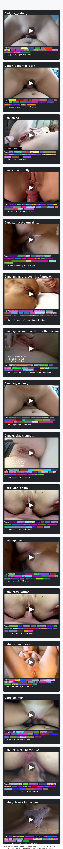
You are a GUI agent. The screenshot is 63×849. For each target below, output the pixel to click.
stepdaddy (24, 470)
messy (38, 522)
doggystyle (43, 784)
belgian (31, 470)
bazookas (22, 256)
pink (32, 370)
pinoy (24, 207)
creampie (17, 152)
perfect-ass (13, 311)
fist (26, 368)
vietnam (43, 204)
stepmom (13, 522)
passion (17, 52)
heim (17, 836)
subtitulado (8, 263)
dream (38, 154)
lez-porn (20, 631)
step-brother (48, 152)
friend (22, 578)
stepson (35, 422)
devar (43, 258)
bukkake (12, 100)
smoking (23, 102)
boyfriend (33, 524)
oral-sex (40, 626)
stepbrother (21, 472)
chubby (31, 368)
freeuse (21, 422)
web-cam (23, 474)
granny (34, 786)
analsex (46, 839)
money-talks (33, 784)
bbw (50, 628)
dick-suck (44, 100)
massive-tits (44, 734)
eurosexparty (38, 836)
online (13, 50)
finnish (30, 734)
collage (22, 154)
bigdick (37, 258)
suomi (26, 50)
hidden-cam (22, 682)
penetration (53, 368)
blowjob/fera (52, 524)
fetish (42, 680)
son (44, 626)
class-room (42, 50)
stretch (7, 104)
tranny (24, 204)
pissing (50, 100)
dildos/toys (8, 209)
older (34, 527)
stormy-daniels (15, 48)
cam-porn (18, 576)
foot (20, 157)
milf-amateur (27, 576)
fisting (42, 368)
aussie (33, 256)
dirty (23, 368)
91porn (12, 680)
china (6, 102)
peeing (49, 204)
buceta (20, 839)
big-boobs (31, 682)
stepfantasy (31, 104)
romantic (7, 684)
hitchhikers (8, 682)
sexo (6, 839)
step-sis (35, 102)
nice (39, 472)
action (21, 313)
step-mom (27, 370)
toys (18, 474)
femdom (7, 524)
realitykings (8, 422)
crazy (35, 684)
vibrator (55, 50)
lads (28, 152)
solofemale (8, 370)
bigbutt (27, 522)
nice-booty (20, 100)
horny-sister (30, 207)
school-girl (47, 256)
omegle (19, 420)
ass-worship (16, 368)
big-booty (50, 207)
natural (32, 315)
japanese (7, 315)
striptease (30, 737)
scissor (20, 209)
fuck (31, 50)
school (16, 154)
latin (47, 368)
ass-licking (20, 732)
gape (10, 839)
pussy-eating (15, 104)
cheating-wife (22, 734)
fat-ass (23, 104)
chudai (19, 784)
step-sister (20, 50)
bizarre (19, 841)
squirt (19, 417)
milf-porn (50, 626)
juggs (51, 365)
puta (56, 207)
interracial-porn (39, 311)
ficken (27, 154)
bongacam (27, 157)
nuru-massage (36, 417)
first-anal (39, 256)
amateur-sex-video (46, 422)
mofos (52, 420)
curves (32, 522)
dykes (48, 682)
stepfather (8, 207)
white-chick (18, 370)
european (46, 420)
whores (44, 207)
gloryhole (15, 157)
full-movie (12, 472)
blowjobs (50, 102)
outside (23, 737)
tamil (16, 422)
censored (37, 365)
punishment (9, 527)
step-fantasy (52, 836)
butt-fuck (14, 313)
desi (45, 836)
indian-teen (26, 417)
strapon (23, 789)
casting (11, 154)
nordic (23, 152)
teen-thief (36, 204)
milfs (6, 472)
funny (35, 50)
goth (10, 102)
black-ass (49, 311)
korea (15, 209)
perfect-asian (36, 261)
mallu (11, 152)
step (12, 578)
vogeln (28, 261)
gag (11, 628)
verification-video (19, 261)
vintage (7, 734)
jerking (34, 472)
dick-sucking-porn (20, 365)
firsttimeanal (40, 313)
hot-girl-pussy (29, 209)
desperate (13, 784)
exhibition (26, 524)
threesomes (29, 732)
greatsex (47, 527)
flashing (7, 313)
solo (31, 311)
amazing (26, 841)
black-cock (13, 631)
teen (29, 786)
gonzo (29, 204)
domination (42, 524)
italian (20, 786)
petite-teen (13, 256)
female (52, 576)
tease (28, 256)
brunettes (43, 732)
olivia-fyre (49, 258)
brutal (6, 420)
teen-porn (43, 102)
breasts (26, 313)
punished (42, 682)
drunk (20, 626)
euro (11, 365)
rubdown (40, 527)
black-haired (34, 152)
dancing (53, 574)
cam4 (37, 315)
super (43, 48)
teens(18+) (53, 734)
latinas (16, 578)
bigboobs (7, 368)
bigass (15, 839)
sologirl (7, 52)
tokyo (28, 52)
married (53, 786)
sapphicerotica (30, 578)
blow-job (18, 258)
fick (23, 420)
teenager (24, 48)
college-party (14, 470)
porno (52, 417)
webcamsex (24, 315)
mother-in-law (51, 313)
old (14, 836)
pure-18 (11, 576)
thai (41, 152)
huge (26, 100)
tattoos (29, 680)
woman (26, 784)
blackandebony (38, 474)
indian (19, 204)
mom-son (47, 470)
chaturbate (13, 626)
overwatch (17, 207)
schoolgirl (8, 261)
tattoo (25, 786)
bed (41, 315)
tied (37, 682)
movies (37, 368)
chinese (34, 626)
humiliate (48, 48)
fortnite (31, 48)
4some (15, 628)
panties (23, 680)
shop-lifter (36, 100)
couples (7, 50)
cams (37, 628)
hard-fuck (26, 626)
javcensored (30, 420)
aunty (30, 474)
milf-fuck (12, 204)
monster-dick (48, 315)
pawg (51, 472)
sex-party (12, 417)
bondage (54, 470)
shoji (18, 737)
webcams (28, 422)
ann (5, 576)
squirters (40, 786)
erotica (47, 522)
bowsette (35, 680)
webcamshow (49, 680)
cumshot (7, 157)
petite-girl (12, 841)
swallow (12, 574)
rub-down (45, 576)
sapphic (50, 732)
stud (12, 52)
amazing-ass (9, 258)
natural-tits (37, 576)
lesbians (38, 737)
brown (51, 839)
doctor (49, 50)
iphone (38, 207)
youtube (14, 734)
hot (14, 732)
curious (29, 102)
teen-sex (38, 370)
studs (26, 631)
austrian (47, 578)
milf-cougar (46, 154)
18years (45, 261)
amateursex (37, 839)
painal (20, 628)
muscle (23, 52)
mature (37, 48)
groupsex (54, 522)
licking (24, 258)
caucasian (16, 789)
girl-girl (36, 732)
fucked (47, 786)
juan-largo (38, 789)
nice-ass (16, 102)
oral (30, 100)
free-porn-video (20, 527)
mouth (53, 154)
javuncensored (24, 311)
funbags (12, 420)
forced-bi (52, 261)
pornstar (13, 737)
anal (55, 100)
